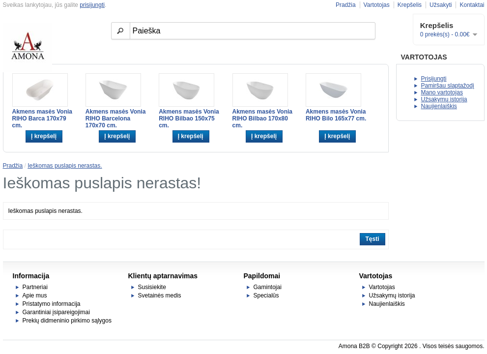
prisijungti (92, 4)
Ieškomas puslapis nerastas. (65, 165)
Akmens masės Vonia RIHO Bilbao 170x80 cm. (262, 118)
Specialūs (266, 295)
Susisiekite (152, 287)
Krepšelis (410, 4)
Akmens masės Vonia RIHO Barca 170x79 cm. (42, 118)
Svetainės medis (159, 295)
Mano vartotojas (442, 92)
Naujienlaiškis (439, 106)
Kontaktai (471, 4)
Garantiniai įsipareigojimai (56, 312)
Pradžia (346, 4)
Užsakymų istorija (444, 99)
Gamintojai (268, 287)
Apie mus (35, 295)
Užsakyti (441, 4)
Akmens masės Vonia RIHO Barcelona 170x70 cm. (116, 118)
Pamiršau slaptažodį (447, 85)
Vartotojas (377, 4)
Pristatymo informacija (52, 303)
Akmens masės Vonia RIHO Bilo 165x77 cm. (336, 115)
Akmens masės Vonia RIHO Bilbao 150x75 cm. (189, 118)
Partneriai (35, 287)
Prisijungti (434, 78)
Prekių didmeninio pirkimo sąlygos (67, 320)
